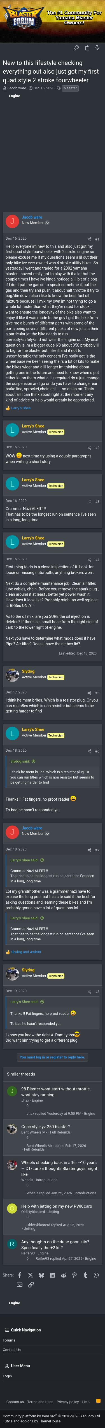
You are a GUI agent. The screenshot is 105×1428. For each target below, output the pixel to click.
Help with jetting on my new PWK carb (56, 1206)
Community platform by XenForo (52, 1416)
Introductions (46, 1180)
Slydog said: (20, 761)
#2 (97, 448)
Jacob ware (16, 88)
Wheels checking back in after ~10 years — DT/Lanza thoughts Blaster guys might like (59, 1168)
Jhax (25, 1100)
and (26, 952)
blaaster (70, 88)
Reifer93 (28, 1253)
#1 (97, 239)
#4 (97, 560)
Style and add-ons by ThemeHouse (32, 1421)
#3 (97, 501)
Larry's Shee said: (24, 860)
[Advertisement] (52, 156)
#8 (97, 992)
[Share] (89, 239)
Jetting (53, 1212)
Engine (37, 1100)
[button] (8, 48)
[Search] (96, 35)
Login (7, 1376)
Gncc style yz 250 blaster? (45, 1126)
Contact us (12, 1350)
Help (86, 1402)
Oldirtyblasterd (33, 1212)
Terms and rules (40, 1402)
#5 (97, 693)
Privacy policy (68, 1402)
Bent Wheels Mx (34, 1132)
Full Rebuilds (60, 1132)
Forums (9, 1340)
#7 (97, 850)
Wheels (27, 1180)
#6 (97, 751)
